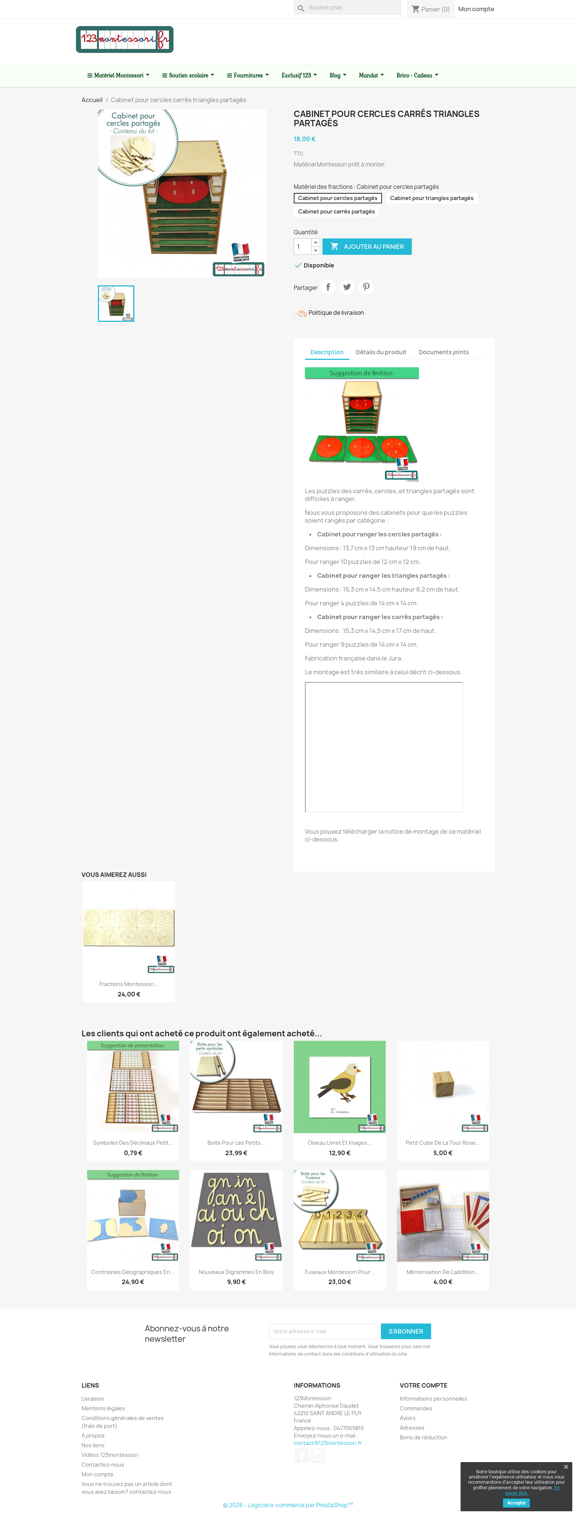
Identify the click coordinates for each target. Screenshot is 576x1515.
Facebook (302, 1455)
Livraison (93, 1398)
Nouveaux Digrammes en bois (236, 1271)
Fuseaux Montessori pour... (340, 1271)
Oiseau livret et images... (340, 1142)
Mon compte (476, 9)
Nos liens (93, 1445)
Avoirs (408, 1417)
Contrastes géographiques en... (133, 1271)
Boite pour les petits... (236, 1142)
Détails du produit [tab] (381, 352)
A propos (93, 1435)
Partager (328, 286)
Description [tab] (327, 352)
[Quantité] (303, 246)
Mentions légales (103, 1408)
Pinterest (366, 286)
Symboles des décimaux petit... (133, 1142)
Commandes (416, 1408)
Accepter (516, 1503)
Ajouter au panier (367, 246)
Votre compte (424, 1385)
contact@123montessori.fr (328, 1442)
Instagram (318, 1455)
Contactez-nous (103, 1464)
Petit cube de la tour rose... (443, 1142)
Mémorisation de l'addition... (443, 1271)
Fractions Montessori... (128, 984)
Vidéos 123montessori (110, 1454)
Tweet (347, 286)
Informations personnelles (433, 1398)
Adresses (412, 1427)
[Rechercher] (347, 7)
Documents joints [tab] (444, 352)
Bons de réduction (423, 1437)
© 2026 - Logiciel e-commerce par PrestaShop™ (288, 1505)
